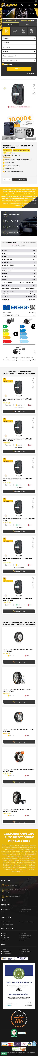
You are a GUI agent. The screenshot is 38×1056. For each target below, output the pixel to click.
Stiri (4, 914)
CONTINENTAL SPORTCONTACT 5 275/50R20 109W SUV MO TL (17, 439)
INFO (27, 656)
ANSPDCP (23, 940)
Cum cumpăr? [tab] (23, 242)
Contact (5, 933)
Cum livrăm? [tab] (32, 242)
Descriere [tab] (5, 242)
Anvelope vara (7, 953)
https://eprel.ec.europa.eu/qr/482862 (24, 360)
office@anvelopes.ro (15, 896)
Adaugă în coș (19, 179)
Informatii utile (6, 909)
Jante (22, 953)
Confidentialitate (25, 938)
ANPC (4, 935)
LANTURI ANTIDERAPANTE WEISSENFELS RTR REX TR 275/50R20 (18, 650)
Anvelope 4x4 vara (23, 11)
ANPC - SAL (6, 938)
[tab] (10, 24)
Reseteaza (30, 73)
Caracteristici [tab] (13, 242)
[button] (22, 5)
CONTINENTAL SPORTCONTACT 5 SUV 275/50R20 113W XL (19, 519)
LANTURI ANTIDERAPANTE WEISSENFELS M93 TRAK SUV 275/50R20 (19, 770)
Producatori (24, 912)
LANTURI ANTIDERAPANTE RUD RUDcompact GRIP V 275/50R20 (17, 690)
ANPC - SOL (6, 940)
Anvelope (13, 11)
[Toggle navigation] (36, 1)
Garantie (23, 933)
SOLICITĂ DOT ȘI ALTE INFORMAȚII (19, 107)
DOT (30, 405)
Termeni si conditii (26, 935)
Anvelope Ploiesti (26, 951)
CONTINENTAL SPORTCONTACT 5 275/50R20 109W (17, 399)
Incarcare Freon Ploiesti (27, 922)
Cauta (18, 69)
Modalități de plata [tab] (19, 245)
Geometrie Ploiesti (8, 924)
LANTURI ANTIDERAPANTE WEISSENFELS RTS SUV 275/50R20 (18, 730)
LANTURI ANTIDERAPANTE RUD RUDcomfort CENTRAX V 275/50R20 (17, 810)
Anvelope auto (7, 951)
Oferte (4, 949)
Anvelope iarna (25, 949)
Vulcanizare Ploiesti (8, 922)
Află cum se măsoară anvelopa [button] (13, 171)
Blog (4, 912)
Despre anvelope (26, 909)
